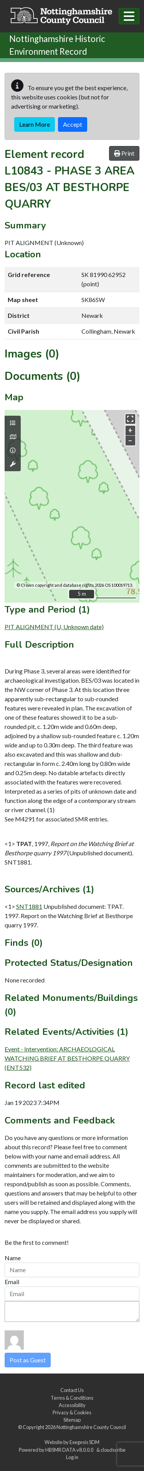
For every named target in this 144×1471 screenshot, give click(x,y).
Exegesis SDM (84, 1442)
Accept (72, 124)
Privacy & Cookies (72, 1412)
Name (13, 1257)
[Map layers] (12, 423)
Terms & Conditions (72, 1398)
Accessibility (72, 1405)
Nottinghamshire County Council (91, 1427)
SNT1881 (29, 906)
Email (12, 1281)
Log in (72, 1457)
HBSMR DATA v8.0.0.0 (70, 1450)
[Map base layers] (12, 437)
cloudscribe (113, 1450)
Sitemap (72, 1420)
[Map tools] (12, 464)
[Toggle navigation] (129, 16)
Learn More (34, 124)
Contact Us (72, 1390)
